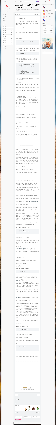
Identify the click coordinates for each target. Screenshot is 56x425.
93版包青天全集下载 (49, 10)
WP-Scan (17, 297)
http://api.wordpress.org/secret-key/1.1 (26, 145)
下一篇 (38, 394)
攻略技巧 (7, 32)
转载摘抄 (7, 36)
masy (16, 9)
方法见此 (17, 280)
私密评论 (36, 412)
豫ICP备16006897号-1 (29, 422)
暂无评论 (33, 9)
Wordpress (44, 53)
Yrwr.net (23, 423)
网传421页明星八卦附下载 (50, 13)
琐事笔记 (7, 30)
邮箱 (25, 415)
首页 (16, 14)
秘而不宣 (7, 44)
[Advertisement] (27, 372)
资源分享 (7, 40)
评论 (16, 403)
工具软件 (7, 38)
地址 (33, 415)
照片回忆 (7, 42)
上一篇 (16, 394)
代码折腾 (7, 34)
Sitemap (26, 423)
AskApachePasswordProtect (20, 248)
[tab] (44, 4)
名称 (16, 415)
